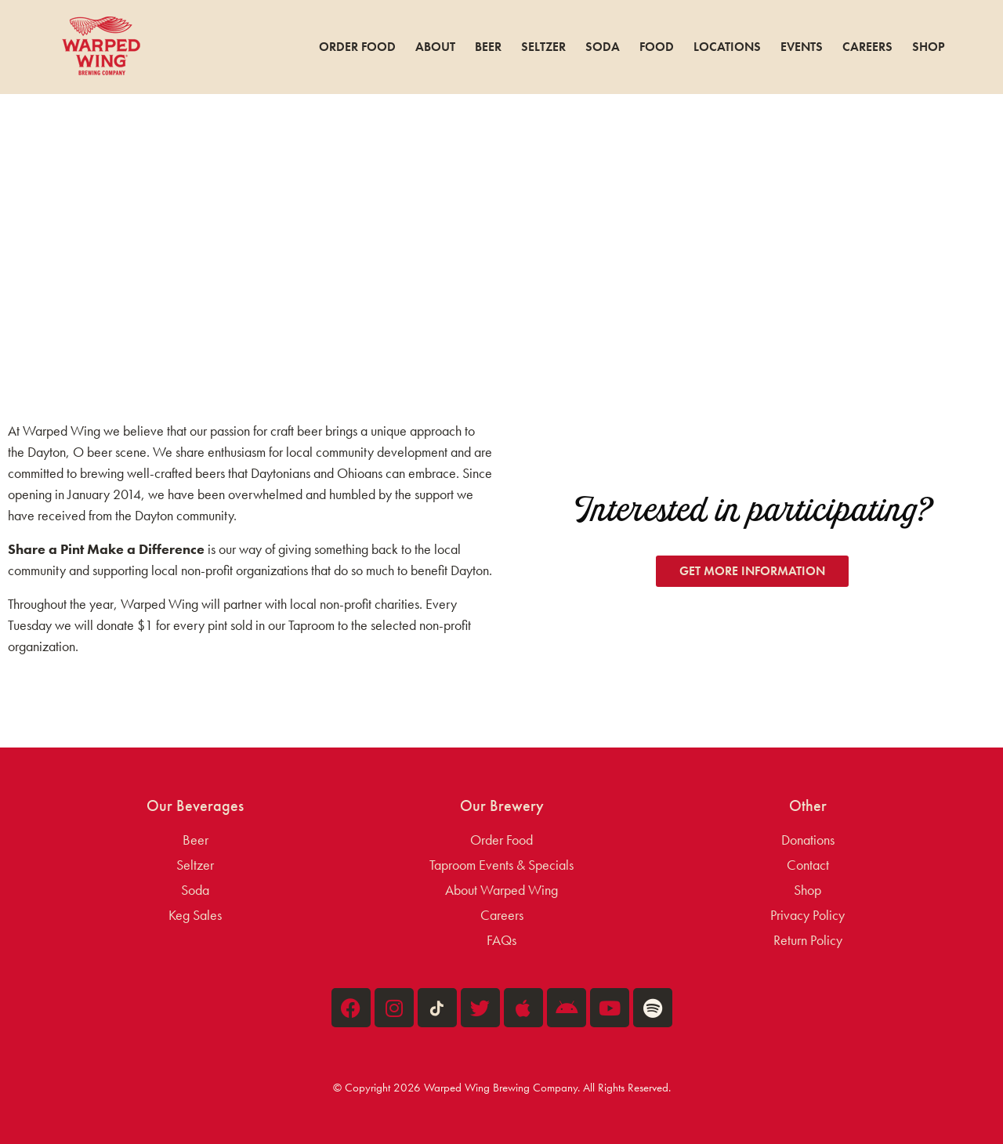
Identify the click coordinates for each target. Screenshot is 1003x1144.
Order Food (357, 47)
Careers (867, 47)
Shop (928, 47)
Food (656, 47)
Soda (602, 47)
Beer (488, 47)
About (435, 47)
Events (801, 47)
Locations (727, 47)
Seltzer (543, 47)
